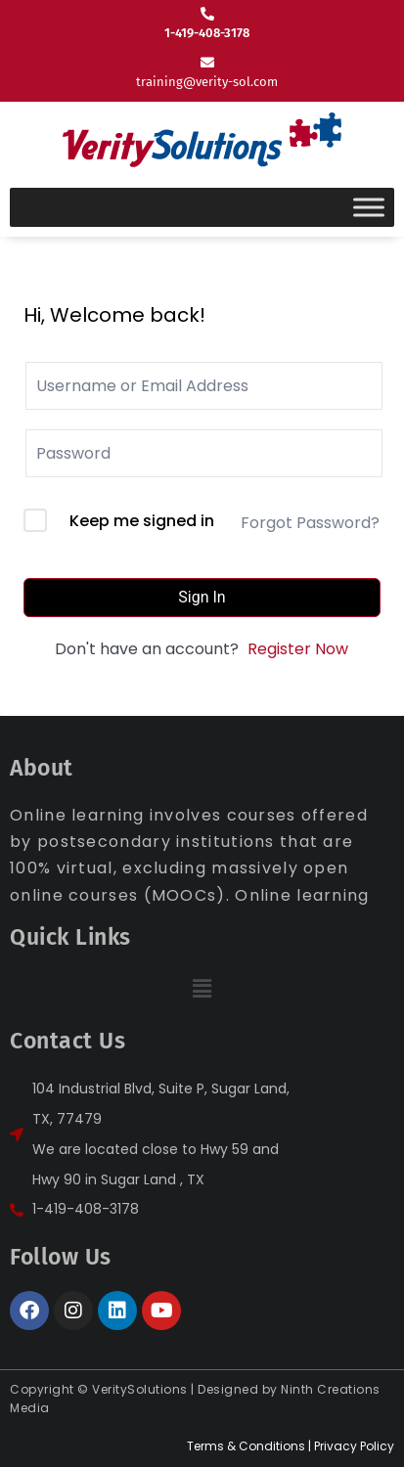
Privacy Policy (354, 1446)
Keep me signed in (141, 521)
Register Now (297, 649)
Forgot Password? (310, 522)
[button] (201, 988)
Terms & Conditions (246, 1446)
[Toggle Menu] (368, 207)
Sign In (201, 597)
